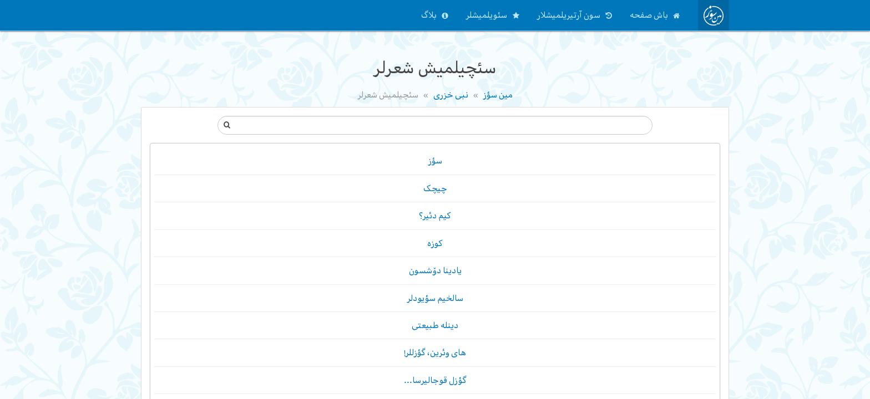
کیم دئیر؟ (435, 216)
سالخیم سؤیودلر (435, 298)
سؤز (435, 161)
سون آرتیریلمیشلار (568, 15)
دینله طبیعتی (435, 325)
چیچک (435, 188)
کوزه (435, 243)
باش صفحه (649, 15)
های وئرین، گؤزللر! (435, 353)
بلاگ (429, 15)
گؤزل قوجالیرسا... (435, 380)
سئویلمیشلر (486, 15)
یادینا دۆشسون (435, 270)
